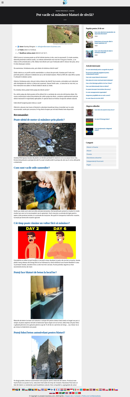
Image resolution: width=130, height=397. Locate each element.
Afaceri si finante (92, 147)
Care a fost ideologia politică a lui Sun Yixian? (99, 83)
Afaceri (89, 151)
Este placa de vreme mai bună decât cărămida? (99, 80)
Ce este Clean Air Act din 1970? (95, 98)
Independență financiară (95, 161)
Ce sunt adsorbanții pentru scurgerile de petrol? (99, 69)
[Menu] (2, 2)
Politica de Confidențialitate (91, 396)
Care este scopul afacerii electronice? (96, 77)
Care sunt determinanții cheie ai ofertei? (97, 86)
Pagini (89, 165)
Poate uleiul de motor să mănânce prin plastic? (39, 119)
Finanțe (89, 154)
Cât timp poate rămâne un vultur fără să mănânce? (42, 223)
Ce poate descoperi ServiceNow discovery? (98, 89)
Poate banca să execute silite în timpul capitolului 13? (104, 42)
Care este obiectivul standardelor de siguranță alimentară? (105, 32)
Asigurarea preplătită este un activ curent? (98, 95)
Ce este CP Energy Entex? (102, 119)
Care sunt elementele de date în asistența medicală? (104, 51)
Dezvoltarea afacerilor (94, 158)
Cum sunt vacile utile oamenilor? (32, 167)
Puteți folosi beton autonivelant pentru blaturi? (39, 332)
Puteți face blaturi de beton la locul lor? (35, 272)
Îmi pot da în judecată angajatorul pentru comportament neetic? (97, 73)
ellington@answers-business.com (49, 47)
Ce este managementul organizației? (96, 92)
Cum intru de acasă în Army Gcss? (104, 110)
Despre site (69, 396)
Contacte (77, 396)
